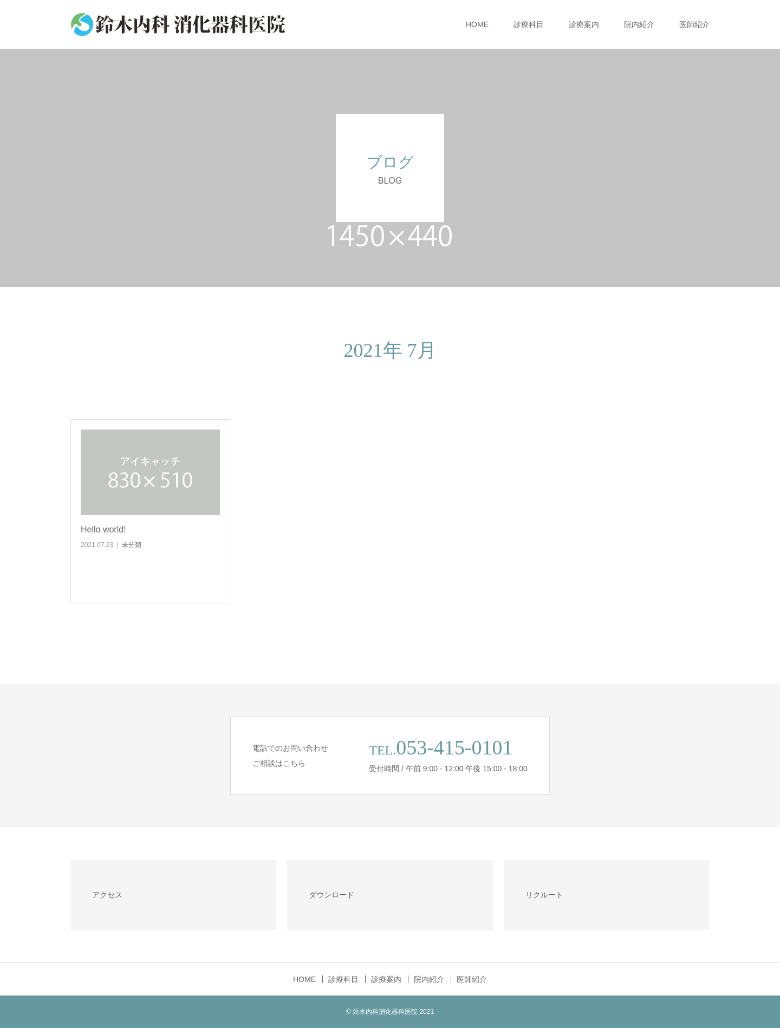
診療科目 (529, 24)
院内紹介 (639, 24)
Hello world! (103, 529)
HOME (477, 24)
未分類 (131, 545)
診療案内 (584, 24)
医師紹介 (694, 24)
